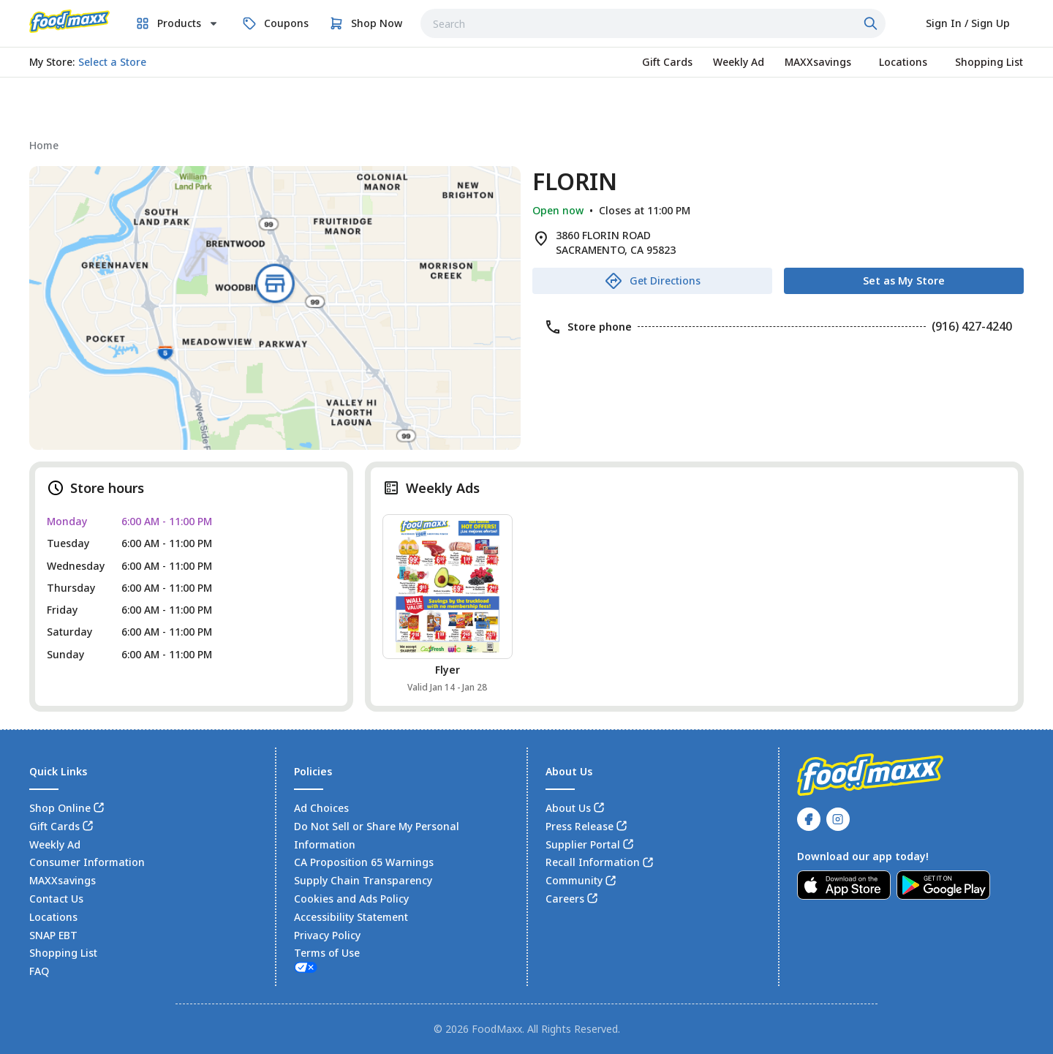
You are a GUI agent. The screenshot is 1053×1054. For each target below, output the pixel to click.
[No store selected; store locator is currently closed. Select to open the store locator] (112, 62)
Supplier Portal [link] (583, 844)
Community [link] (574, 880)
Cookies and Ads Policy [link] (351, 899)
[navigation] (526, 145)
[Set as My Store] (904, 281)
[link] (69, 21)
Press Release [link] (580, 826)
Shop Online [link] (60, 808)
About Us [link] (568, 808)
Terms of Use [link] (327, 953)
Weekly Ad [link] (54, 844)
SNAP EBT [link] (53, 935)
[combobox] (653, 23)
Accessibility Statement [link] (351, 917)
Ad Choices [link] (321, 808)
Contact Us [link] (56, 899)
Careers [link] (565, 899)
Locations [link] (53, 917)
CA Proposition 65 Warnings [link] (364, 862)
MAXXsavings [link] (62, 880)
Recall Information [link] (593, 862)
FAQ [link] (39, 971)
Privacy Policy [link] (327, 935)
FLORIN (574, 181)
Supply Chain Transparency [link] (363, 880)
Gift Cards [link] (54, 826)
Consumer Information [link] (87, 862)
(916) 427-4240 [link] (972, 326)
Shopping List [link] (63, 953)
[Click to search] (872, 23)
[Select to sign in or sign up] (968, 23)
